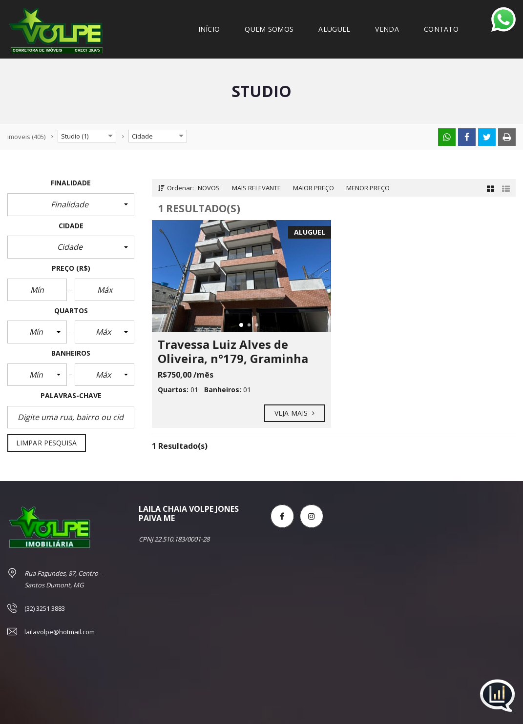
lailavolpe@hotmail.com (59, 631)
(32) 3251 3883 (44, 608)
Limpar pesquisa (46, 443)
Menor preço (368, 187)
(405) (26, 136)
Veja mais (294, 413)
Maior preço (313, 187)
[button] (70, 204)
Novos (209, 187)
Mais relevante (256, 187)
